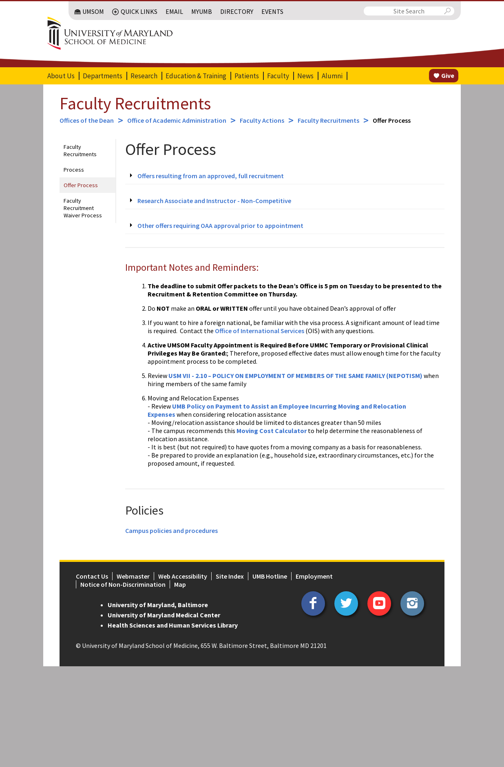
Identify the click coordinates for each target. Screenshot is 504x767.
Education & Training (196, 75)
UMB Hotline (269, 576)
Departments (102, 75)
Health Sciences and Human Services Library (173, 625)
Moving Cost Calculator (272, 431)
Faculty (278, 75)
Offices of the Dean (87, 120)
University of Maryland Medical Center (164, 615)
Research (143, 75)
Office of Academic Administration (176, 120)
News (305, 75)
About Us (61, 75)
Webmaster (133, 576)
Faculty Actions (262, 120)
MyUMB (201, 11)
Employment (314, 576)
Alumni (332, 75)
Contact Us (92, 576)
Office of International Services (259, 331)
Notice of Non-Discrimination (123, 584)
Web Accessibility (182, 576)
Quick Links (139, 11)
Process (74, 169)
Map (180, 584)
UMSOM (93, 11)
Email (174, 11)
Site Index (230, 576)
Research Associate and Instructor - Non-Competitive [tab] (214, 201)
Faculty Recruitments (135, 103)
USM (175, 375)
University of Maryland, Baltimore (158, 605)
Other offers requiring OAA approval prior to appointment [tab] (220, 225)
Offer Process (81, 185)
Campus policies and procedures (171, 530)
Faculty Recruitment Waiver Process (83, 208)
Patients (246, 75)
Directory (236, 11)
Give (447, 75)
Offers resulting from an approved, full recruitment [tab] (210, 176)
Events (272, 11)
